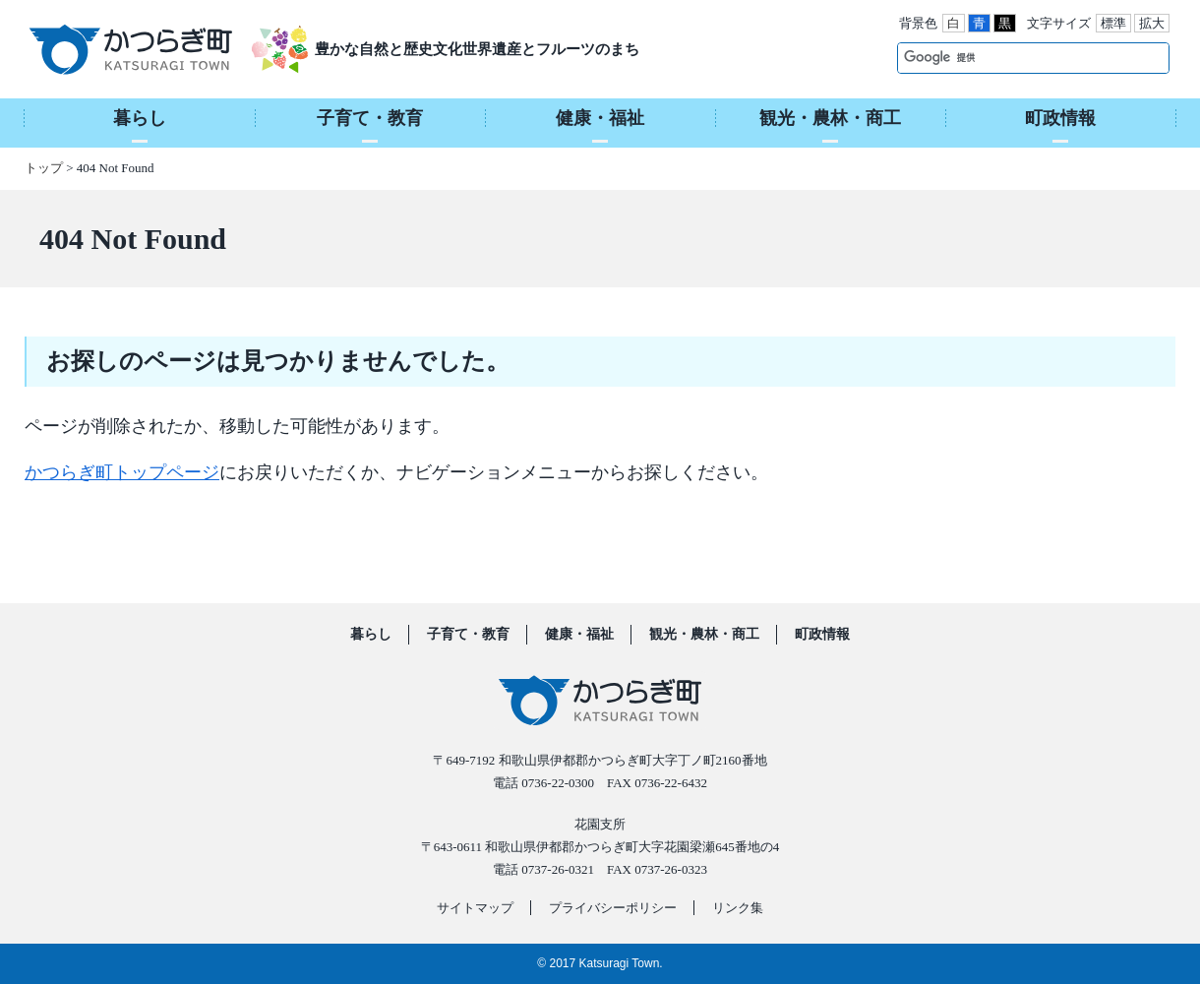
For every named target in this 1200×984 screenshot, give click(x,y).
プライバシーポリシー (613, 907)
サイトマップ (475, 907)
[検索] (1012, 57)
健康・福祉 (579, 635)
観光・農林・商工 (704, 635)
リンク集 (737, 907)
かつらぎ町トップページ (122, 472)
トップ (44, 167)
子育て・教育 (468, 635)
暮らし (370, 635)
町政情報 (822, 635)
